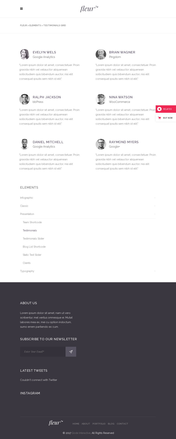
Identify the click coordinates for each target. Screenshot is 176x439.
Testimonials (30, 230)
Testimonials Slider (33, 238)
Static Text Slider (32, 254)
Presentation (27, 214)
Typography (27, 271)
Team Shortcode (32, 222)
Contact (122, 423)
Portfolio (99, 423)
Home (76, 423)
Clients (27, 263)
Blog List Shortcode (34, 246)
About (86, 423)
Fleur (23, 25)
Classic (24, 205)
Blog (111, 423)
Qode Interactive (81, 433)
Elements (35, 25)
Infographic (26, 197)
